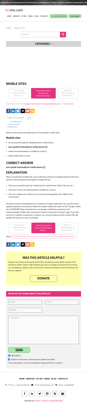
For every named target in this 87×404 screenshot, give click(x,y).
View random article (43, 91)
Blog (37, 16)
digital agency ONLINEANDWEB (49, 401)
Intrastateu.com (44, 2)
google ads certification (32, 236)
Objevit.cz (69, 2)
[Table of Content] (29, 118)
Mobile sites (17, 122)
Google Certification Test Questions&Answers (42, 104)
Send (19, 350)
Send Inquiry (75, 16)
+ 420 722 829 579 (59, 16)
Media (30, 16)
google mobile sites (18, 236)
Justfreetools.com (6, 2)
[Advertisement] (43, 64)
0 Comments (68, 104)
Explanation (13, 127)
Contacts (44, 16)
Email (42, 385)
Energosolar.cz (78, 2)
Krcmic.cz (62, 2)
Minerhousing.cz (32, 2)
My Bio (24, 16)
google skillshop (46, 236)
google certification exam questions (63, 236)
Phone (18, 385)
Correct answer (14, 124)
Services (16, 16)
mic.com (14, 10)
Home (9, 16)
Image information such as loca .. (19, 92)
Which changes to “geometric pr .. (68, 92)
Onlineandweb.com (19, 2)
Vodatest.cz (54, 2)
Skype (64, 385)
